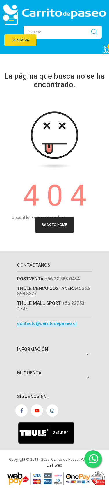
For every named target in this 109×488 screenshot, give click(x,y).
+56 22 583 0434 (62, 279)
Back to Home (54, 225)
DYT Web (54, 465)
